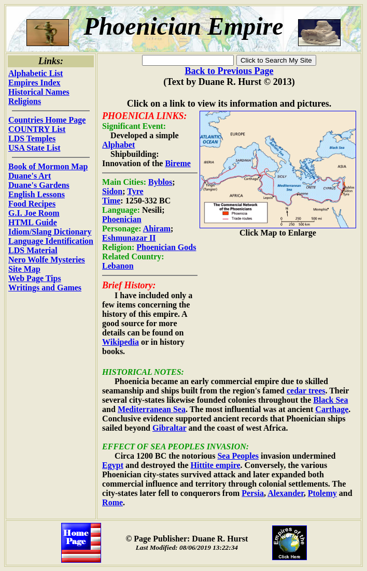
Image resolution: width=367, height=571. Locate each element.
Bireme (177, 163)
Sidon (112, 191)
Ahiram (157, 228)
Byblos (160, 182)
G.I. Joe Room (34, 213)
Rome (112, 502)
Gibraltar (169, 427)
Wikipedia (120, 342)
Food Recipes (31, 203)
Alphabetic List (35, 73)
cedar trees (306, 390)
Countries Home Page (47, 119)
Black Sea (330, 400)
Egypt (112, 465)
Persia (253, 493)
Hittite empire (215, 465)
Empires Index (34, 82)
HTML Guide (32, 222)
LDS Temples (31, 138)
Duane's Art (29, 175)
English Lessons (36, 194)
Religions (24, 101)
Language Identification (50, 241)
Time (111, 200)
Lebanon (117, 265)
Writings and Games (44, 287)
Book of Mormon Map (48, 166)
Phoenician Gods (166, 247)
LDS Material (33, 250)
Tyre (135, 191)
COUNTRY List (36, 129)
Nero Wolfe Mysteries (46, 259)
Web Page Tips (34, 278)
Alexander (285, 493)
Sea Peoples (238, 455)
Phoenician (122, 219)
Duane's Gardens (38, 185)
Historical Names (38, 91)
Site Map (24, 269)
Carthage (331, 409)
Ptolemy (322, 493)
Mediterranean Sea (152, 409)
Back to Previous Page (229, 71)
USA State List (34, 147)
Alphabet (118, 144)
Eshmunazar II (129, 237)
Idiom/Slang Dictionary (49, 231)
